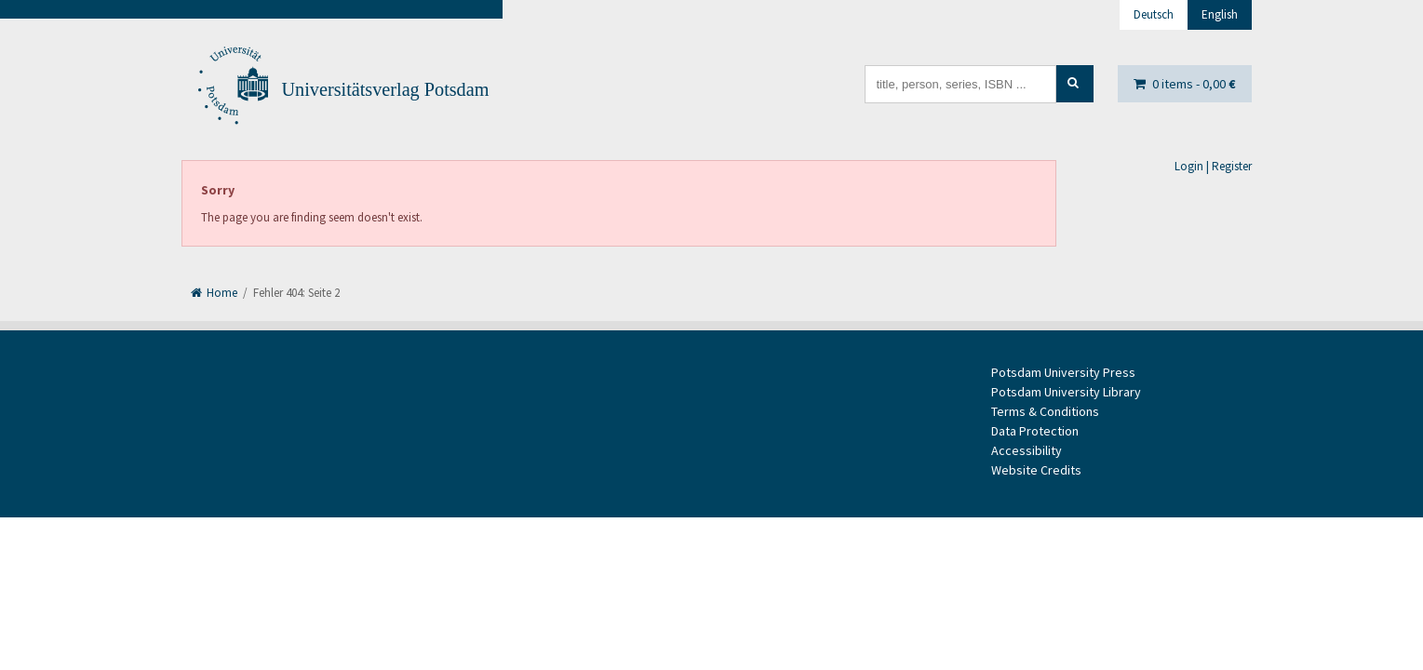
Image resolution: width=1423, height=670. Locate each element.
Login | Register (1213, 166)
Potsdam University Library (1066, 391)
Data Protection (1035, 430)
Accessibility (1026, 450)
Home (214, 293)
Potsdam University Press (1063, 372)
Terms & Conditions (1045, 411)
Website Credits (1036, 470)
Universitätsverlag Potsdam (386, 89)
